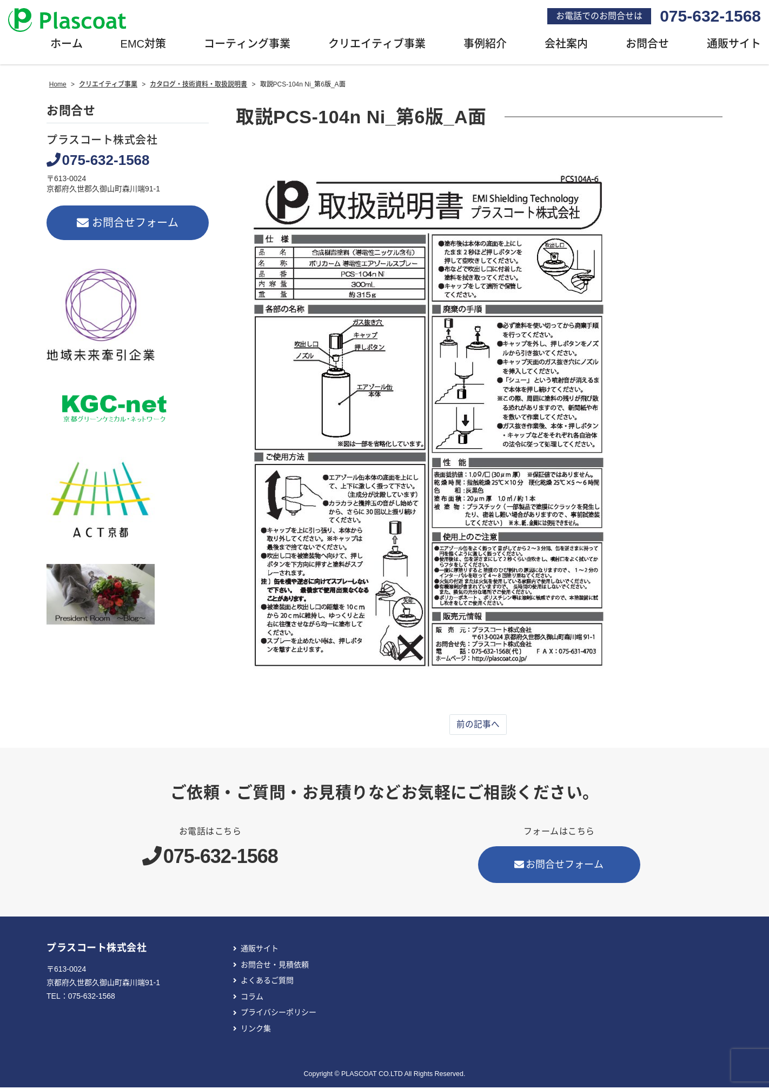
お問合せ (647, 46)
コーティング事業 (247, 46)
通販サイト (260, 950)
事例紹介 (485, 46)
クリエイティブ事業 (377, 46)
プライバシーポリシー (278, 1014)
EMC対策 (143, 46)
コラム (252, 998)
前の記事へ (478, 726)
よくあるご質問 (267, 982)
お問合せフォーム (128, 224)
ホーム (66, 46)
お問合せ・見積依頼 (275, 966)
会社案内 (566, 46)
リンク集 (256, 1030)
